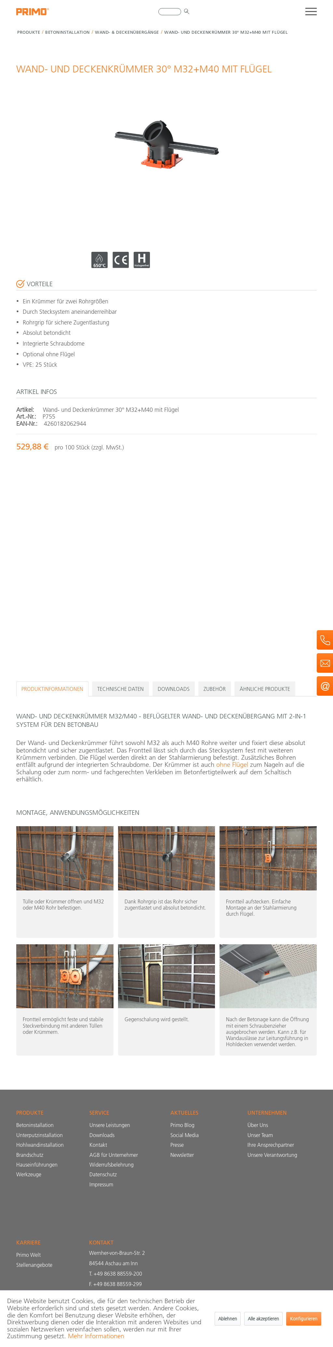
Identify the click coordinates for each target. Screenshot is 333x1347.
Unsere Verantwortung (272, 1155)
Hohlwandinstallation (40, 1145)
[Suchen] (186, 10)
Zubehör (215, 689)
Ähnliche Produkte (265, 689)
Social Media (184, 1135)
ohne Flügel (232, 764)
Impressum (101, 1184)
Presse (177, 1145)
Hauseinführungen (37, 1164)
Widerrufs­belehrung (111, 1164)
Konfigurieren (303, 1319)
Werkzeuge (28, 1174)
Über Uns (257, 1125)
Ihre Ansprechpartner (270, 1145)
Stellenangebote (34, 1265)
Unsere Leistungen (109, 1125)
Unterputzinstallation (39, 1135)
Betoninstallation (35, 1125)
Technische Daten (120, 689)
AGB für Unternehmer (113, 1155)
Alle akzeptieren (263, 1319)
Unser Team (260, 1135)
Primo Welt (28, 1255)
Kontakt (98, 1145)
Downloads (174, 689)
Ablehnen (227, 1319)
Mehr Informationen (96, 1336)
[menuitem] (177, 13)
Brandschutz (29, 1155)
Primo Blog (182, 1125)
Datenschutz (103, 1174)
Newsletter (182, 1155)
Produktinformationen (52, 689)
